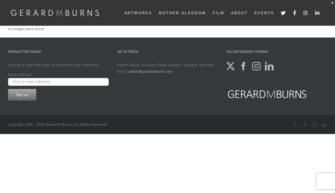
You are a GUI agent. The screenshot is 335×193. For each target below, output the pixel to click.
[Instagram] (256, 66)
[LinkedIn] (269, 66)
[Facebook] (243, 66)
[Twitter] (230, 66)
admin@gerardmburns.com (150, 71)
